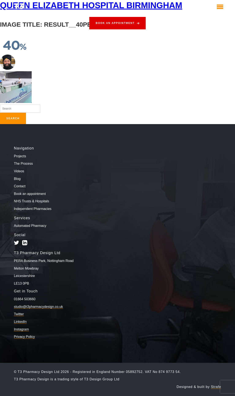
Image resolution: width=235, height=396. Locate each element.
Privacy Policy (24, 336)
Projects (20, 156)
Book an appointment (115, 23)
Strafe (216, 387)
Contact (20, 186)
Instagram (21, 329)
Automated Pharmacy (30, 225)
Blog (17, 179)
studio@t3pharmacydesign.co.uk (38, 306)
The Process (23, 163)
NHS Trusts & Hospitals (31, 201)
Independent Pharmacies (33, 209)
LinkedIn (20, 321)
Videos (19, 171)
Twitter (19, 314)
